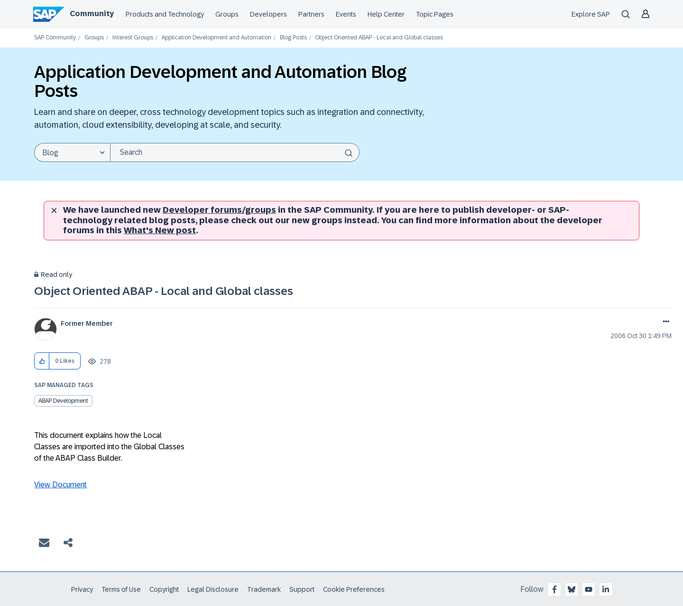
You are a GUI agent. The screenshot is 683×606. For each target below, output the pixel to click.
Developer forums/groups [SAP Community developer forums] (219, 210)
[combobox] (235, 152)
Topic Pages (434, 14)
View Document (60, 485)
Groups (227, 14)
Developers (268, 14)
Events (346, 14)
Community (92, 13)
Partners (311, 14)
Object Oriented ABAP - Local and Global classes (163, 290)
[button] (42, 361)
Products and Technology (165, 14)
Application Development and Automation (216, 38)
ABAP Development (63, 401)
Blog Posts (293, 38)
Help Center (386, 14)
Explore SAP (591, 14)
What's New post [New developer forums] (160, 230)
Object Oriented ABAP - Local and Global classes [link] (379, 38)
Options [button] (664, 322)
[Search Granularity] (72, 152)
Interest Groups (132, 38)
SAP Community (55, 38)
